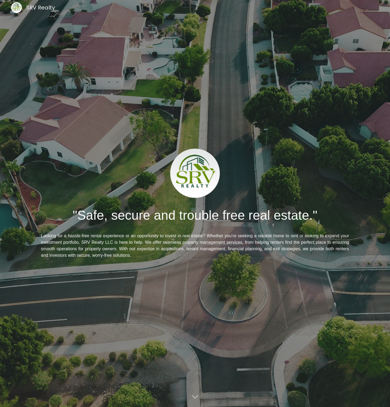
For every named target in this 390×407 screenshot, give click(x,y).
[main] (195, 215)
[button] (195, 397)
